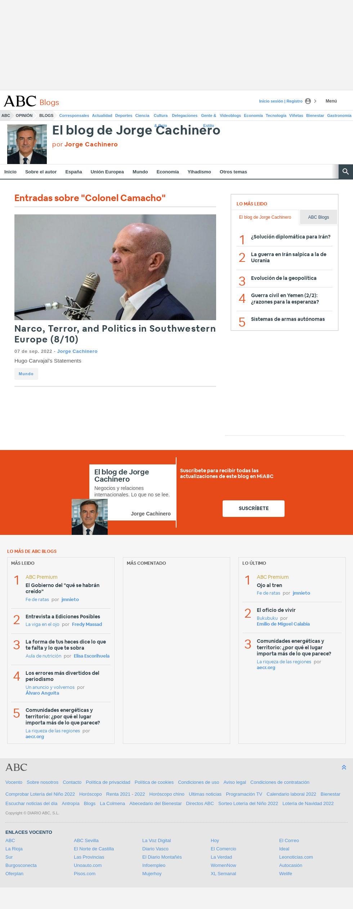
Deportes (124, 115)
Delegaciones (185, 115)
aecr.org (35, 737)
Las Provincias (89, 857)
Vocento (13, 782)
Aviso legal (234, 782)
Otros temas (233, 171)
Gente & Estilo (208, 117)
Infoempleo (153, 865)
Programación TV (244, 794)
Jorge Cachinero (77, 351)
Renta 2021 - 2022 (125, 794)
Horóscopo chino (167, 794)
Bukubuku (267, 618)
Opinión (24, 115)
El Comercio (223, 848)
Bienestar (315, 115)
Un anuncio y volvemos (50, 687)
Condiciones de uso (198, 782)
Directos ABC (200, 803)
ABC (5, 115)
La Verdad (221, 857)
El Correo (289, 840)
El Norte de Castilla (94, 848)
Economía (253, 115)
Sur (9, 857)
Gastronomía (339, 115)
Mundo (140, 171)
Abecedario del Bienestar (155, 803)
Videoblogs (230, 115)
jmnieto (70, 599)
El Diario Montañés (162, 857)
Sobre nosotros (42, 782)
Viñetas (296, 115)
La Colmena (112, 803)
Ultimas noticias (205, 794)
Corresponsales (74, 115)
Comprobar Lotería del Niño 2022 (40, 794)
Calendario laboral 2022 (291, 794)
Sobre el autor (41, 171)
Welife (285, 873)
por (85, 144)
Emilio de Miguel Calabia (283, 624)
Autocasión (290, 865)
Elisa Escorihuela (92, 656)
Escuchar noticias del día (31, 803)
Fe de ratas (37, 599)
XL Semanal (223, 873)
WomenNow (223, 865)
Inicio (10, 171)
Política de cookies (154, 782)
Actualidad (102, 115)
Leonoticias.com (296, 857)
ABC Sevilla (86, 840)
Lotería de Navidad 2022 (308, 803)
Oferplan (14, 873)
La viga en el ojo (42, 624)
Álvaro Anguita (42, 693)
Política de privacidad (108, 782)
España (73, 171)
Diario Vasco (155, 848)
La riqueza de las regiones (53, 731)
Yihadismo (199, 171)
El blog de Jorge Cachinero (136, 130)
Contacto (72, 782)
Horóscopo (90, 794)
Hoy (215, 840)
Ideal (284, 848)
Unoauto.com (88, 865)
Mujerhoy (151, 873)
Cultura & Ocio (161, 117)
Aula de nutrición (43, 656)
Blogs (46, 115)
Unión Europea (107, 171)
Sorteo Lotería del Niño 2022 (248, 803)
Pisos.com (84, 873)
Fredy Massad (87, 624)
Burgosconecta (21, 865)
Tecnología (276, 115)
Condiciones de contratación (279, 782)
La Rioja (14, 848)
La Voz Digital (156, 840)
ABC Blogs (318, 217)
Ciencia (142, 115)
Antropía (71, 803)
